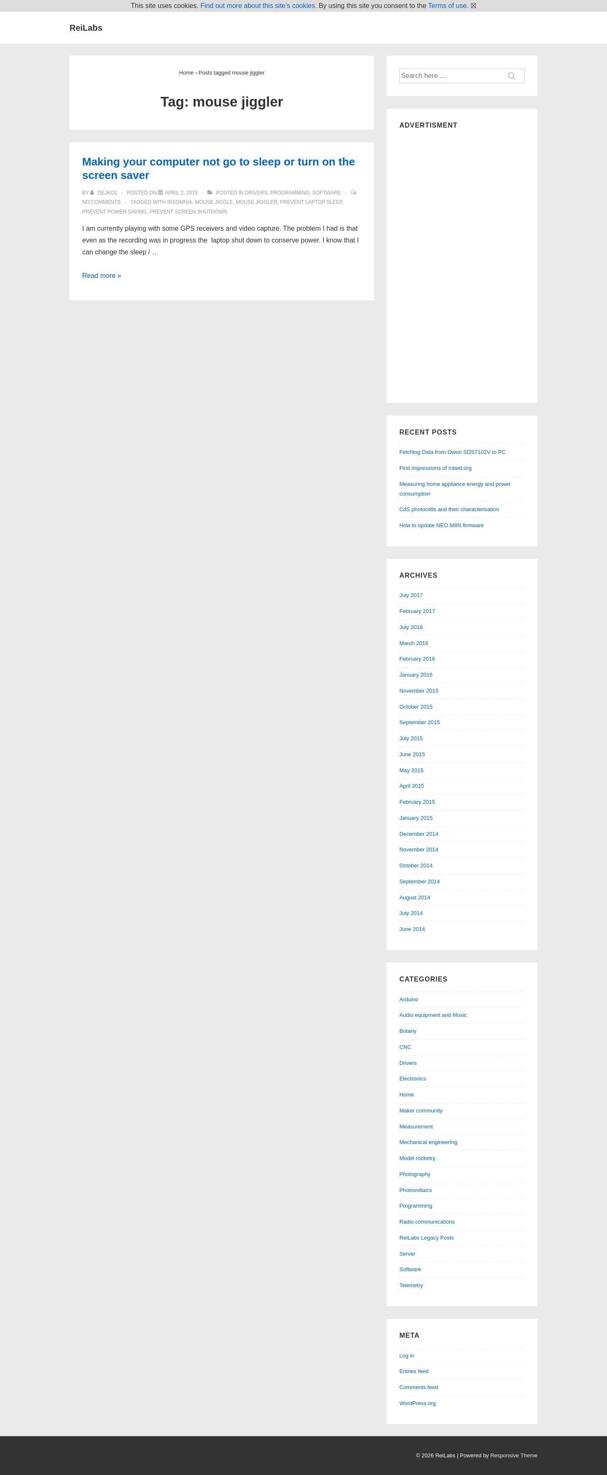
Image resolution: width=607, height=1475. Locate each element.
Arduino (408, 999)
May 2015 (411, 770)
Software (326, 193)
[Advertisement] (462, 264)
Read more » (101, 275)
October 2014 (415, 865)
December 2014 (418, 834)
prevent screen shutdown (188, 212)
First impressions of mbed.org (435, 468)
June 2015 (412, 754)
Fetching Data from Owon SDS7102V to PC (452, 452)
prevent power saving (114, 212)
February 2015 (417, 802)
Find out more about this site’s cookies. (258, 5)
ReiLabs (86, 27)
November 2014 (418, 849)
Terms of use (447, 5)
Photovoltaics (415, 1190)
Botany (407, 1031)
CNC (405, 1047)
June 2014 (412, 929)
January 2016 (415, 675)
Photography (414, 1174)
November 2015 (418, 691)
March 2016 (413, 643)
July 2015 (411, 738)
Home (406, 1094)
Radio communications (427, 1222)
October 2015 (415, 707)
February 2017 (417, 611)
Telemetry (411, 1285)
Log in (406, 1355)
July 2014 (411, 913)
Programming (289, 193)
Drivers (256, 193)
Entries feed (413, 1371)
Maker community (421, 1110)
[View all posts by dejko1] (104, 193)
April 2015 (411, 786)
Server (407, 1254)
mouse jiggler (256, 202)
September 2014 (419, 881)
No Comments (101, 202)
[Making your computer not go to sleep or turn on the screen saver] (181, 193)
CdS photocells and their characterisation (449, 509)
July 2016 (411, 627)
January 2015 (415, 818)
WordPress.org (417, 1403)
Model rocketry (417, 1158)
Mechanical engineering (428, 1142)
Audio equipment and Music (433, 1015)
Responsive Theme (513, 1455)
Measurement (415, 1126)
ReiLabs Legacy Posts (426, 1238)
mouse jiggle (214, 202)
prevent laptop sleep (311, 202)
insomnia (179, 202)
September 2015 (419, 722)
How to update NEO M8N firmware (441, 525)
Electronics (412, 1078)
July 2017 (411, 595)
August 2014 (414, 897)
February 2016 (417, 659)
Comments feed (418, 1387)
